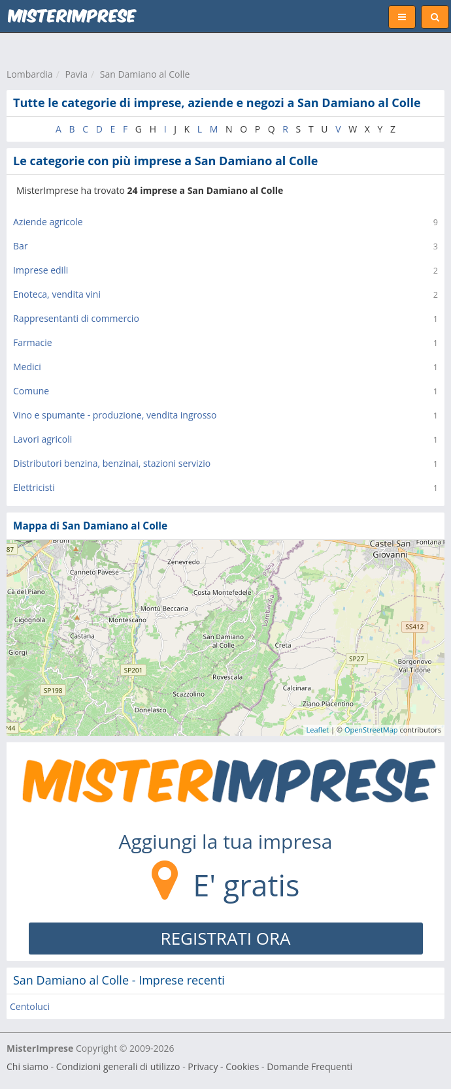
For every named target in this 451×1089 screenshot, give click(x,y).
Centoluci (30, 1006)
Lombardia (30, 74)
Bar (20, 246)
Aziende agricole (48, 221)
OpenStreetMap (371, 729)
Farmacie (32, 342)
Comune (31, 391)
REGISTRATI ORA (226, 938)
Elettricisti (34, 487)
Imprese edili (40, 270)
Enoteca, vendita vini (57, 294)
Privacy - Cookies (223, 1066)
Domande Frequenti (309, 1066)
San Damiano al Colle (145, 74)
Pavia (76, 74)
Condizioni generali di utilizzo (118, 1066)
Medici (27, 366)
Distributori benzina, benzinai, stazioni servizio (111, 463)
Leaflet (318, 729)
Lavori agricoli (42, 439)
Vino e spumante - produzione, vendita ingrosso (114, 415)
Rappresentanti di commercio (76, 318)
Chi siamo (27, 1066)
